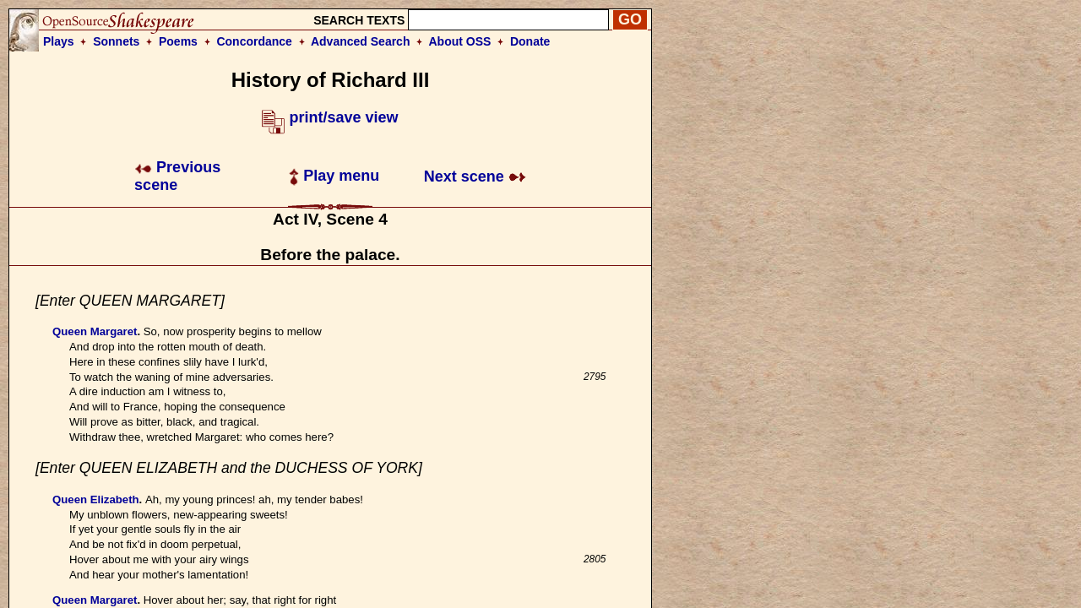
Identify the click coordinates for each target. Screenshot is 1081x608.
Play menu (334, 175)
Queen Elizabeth (95, 499)
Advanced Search (360, 41)
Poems (178, 41)
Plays (58, 41)
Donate (530, 41)
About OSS (460, 41)
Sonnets (116, 41)
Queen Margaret (94, 331)
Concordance (253, 41)
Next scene (475, 176)
